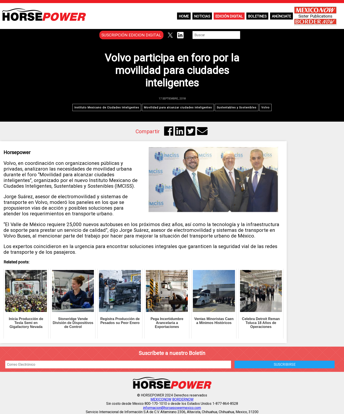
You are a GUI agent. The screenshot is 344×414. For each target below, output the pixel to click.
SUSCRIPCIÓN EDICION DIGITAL (131, 35)
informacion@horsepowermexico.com (172, 408)
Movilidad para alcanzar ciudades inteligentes (178, 107)
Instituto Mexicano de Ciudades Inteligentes (106, 107)
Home (184, 16)
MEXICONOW (160, 399)
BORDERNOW (183, 399)
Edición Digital (229, 16)
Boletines (257, 16)
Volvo (265, 107)
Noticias (202, 16)
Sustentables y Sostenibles (236, 107)
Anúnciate (281, 16)
